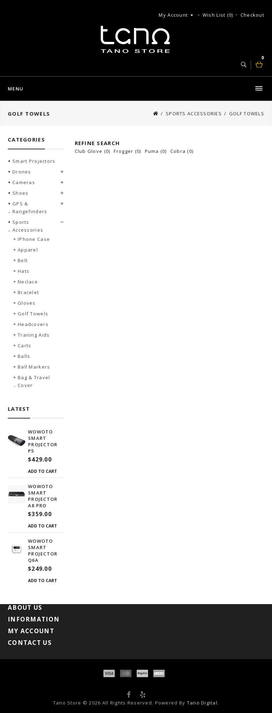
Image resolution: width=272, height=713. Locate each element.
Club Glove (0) (92, 151)
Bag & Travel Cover (34, 381)
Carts (24, 345)
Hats (23, 271)
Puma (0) (156, 151)
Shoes (20, 193)
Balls (24, 356)
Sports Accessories (194, 113)
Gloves (27, 303)
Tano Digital (202, 703)
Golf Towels (246, 113)
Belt (23, 260)
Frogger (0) (127, 151)
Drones (21, 171)
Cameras (23, 182)
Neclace (28, 281)
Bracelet (28, 292)
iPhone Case (34, 239)
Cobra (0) (182, 151)
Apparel (28, 250)
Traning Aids (34, 335)
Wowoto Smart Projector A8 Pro (43, 496)
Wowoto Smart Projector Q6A (43, 550)
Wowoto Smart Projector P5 (43, 441)
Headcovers (33, 324)
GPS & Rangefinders (29, 207)
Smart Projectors (33, 161)
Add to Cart (42, 471)
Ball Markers (34, 367)
